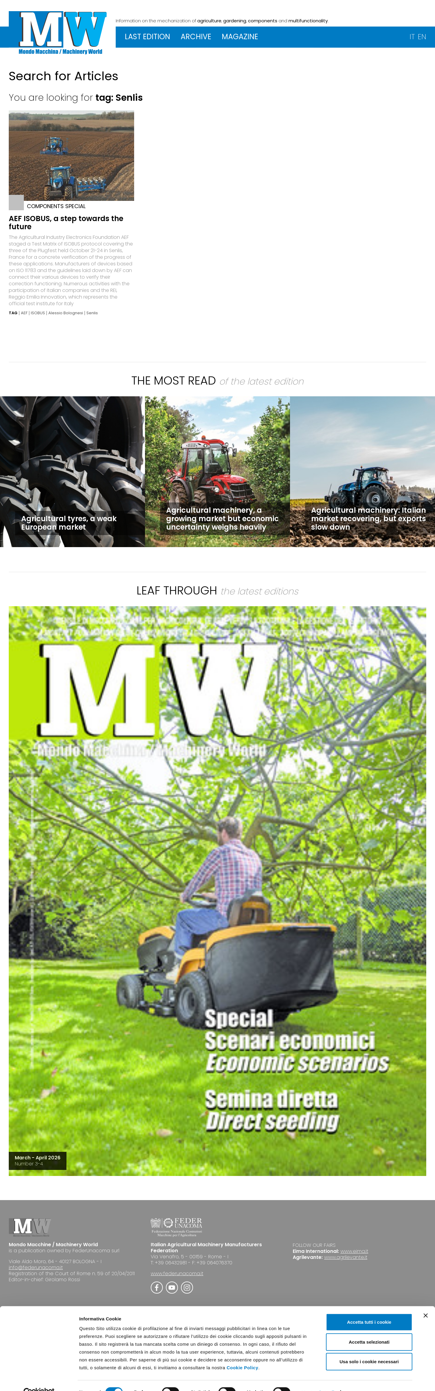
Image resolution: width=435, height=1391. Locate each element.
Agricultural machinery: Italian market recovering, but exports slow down (368, 518)
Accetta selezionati (369, 1328)
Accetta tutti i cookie (369, 1308)
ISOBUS (38, 313)
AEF (24, 313)
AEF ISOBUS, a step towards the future (66, 223)
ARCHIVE (196, 37)
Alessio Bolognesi (65, 313)
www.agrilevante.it (345, 1257)
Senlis (92, 313)
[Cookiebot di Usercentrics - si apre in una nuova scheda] (39, 1379)
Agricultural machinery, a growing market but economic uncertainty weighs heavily (222, 518)
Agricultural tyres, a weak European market (69, 523)
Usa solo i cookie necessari (369, 1348)
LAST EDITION (147, 37)
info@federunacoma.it (36, 1267)
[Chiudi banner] (426, 1302)
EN (422, 37)
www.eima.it (354, 1251)
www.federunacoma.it (177, 1273)
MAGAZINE (240, 37)
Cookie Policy (242, 1354)
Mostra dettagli (317, 1379)
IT (412, 37)
